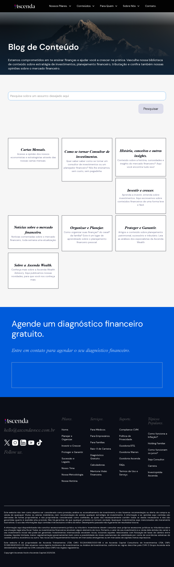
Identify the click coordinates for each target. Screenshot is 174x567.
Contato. (150, 6)
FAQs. (122, 464)
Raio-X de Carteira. (100, 448)
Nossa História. (70, 480)
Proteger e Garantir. (72, 452)
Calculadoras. (97, 464)
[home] (25, 6)
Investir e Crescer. (71, 445)
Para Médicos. (98, 429)
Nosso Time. (68, 468)
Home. (65, 429)
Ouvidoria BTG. (127, 445)
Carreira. (152, 465)
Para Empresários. (100, 435)
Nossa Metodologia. (73, 474)
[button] (60, 6)
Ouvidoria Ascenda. (130, 458)
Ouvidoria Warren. (129, 452)
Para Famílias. (97, 442)
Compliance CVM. (129, 429)
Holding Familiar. (157, 443)
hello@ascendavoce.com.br (29, 430)
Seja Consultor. (156, 459)
